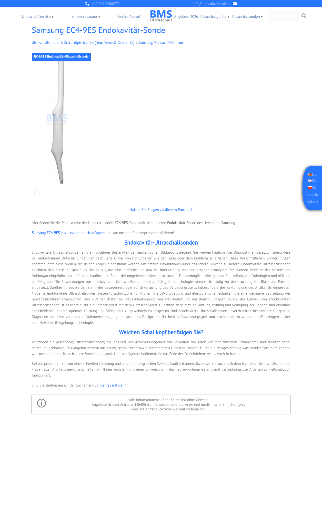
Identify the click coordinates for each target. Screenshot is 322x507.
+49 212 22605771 (106, 3)
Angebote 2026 (186, 16)
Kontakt (312, 193)
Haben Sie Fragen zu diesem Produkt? (161, 209)
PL (314, 186)
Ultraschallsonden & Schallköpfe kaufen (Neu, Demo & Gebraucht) (83, 42)
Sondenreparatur (84, 16)
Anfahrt (312, 201)
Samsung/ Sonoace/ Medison (160, 42)
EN (314, 180)
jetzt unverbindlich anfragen (68, 232)
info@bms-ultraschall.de (211, 3)
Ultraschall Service (36, 16)
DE (314, 174)
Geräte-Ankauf (129, 16)
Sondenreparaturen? (110, 384)
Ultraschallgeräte (213, 16)
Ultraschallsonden (246, 16)
